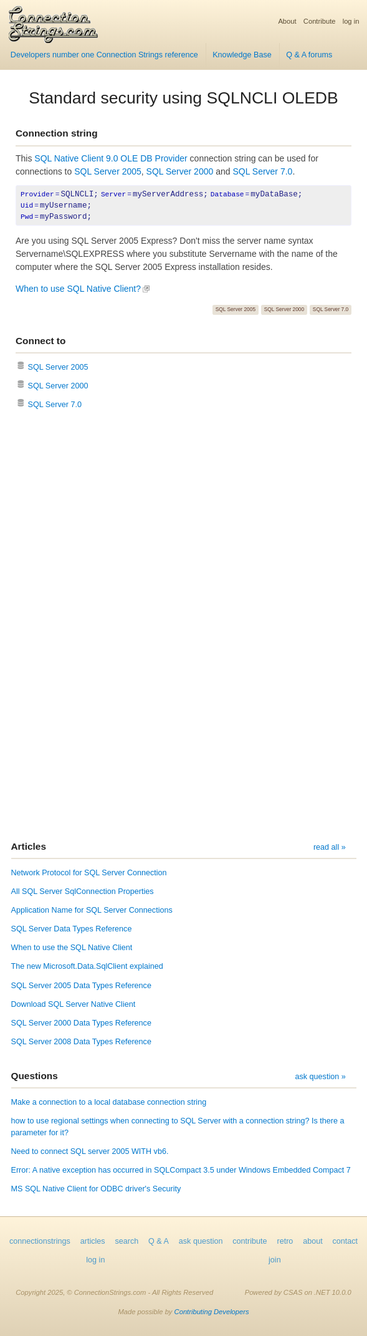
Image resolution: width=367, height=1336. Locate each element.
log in (351, 21)
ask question (201, 1241)
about (313, 1241)
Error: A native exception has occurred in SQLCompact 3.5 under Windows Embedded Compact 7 (181, 1170)
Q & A (158, 1241)
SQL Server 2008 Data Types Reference (81, 1041)
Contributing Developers (211, 1311)
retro (285, 1241)
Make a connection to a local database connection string (109, 1102)
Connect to (40, 340)
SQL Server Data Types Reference (71, 929)
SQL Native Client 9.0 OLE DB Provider (110, 158)
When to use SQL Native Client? (78, 289)
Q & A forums (309, 54)
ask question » (320, 1076)
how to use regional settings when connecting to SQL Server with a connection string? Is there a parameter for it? (178, 1127)
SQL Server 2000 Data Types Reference (81, 1023)
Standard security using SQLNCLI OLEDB (183, 98)
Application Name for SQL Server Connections (92, 910)
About (287, 21)
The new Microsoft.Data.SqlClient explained (87, 966)
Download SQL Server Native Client (73, 1004)
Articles (28, 846)
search (126, 1241)
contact (345, 1241)
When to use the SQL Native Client (72, 947)
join (275, 1260)
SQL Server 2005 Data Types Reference (81, 985)
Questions (34, 1075)
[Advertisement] (183, 536)
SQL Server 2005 (107, 171)
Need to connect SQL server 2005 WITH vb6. (90, 1151)
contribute (249, 1241)
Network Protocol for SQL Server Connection (89, 872)
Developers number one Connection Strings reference (104, 54)
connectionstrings (39, 1241)
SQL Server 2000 (180, 171)
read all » (329, 847)
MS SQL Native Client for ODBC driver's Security (96, 1189)
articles (92, 1241)
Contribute (319, 21)
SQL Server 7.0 (262, 171)
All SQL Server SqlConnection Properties (82, 891)
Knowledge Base (242, 54)
